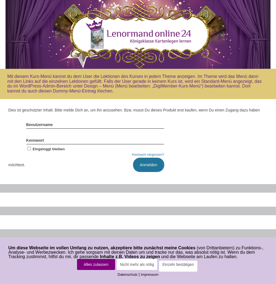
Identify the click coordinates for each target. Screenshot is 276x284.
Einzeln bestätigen (178, 264)
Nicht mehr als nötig (137, 264)
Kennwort (35, 140)
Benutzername (39, 124)
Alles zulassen (96, 264)
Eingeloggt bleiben (45, 149)
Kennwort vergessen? (148, 155)
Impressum (149, 274)
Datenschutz (127, 274)
